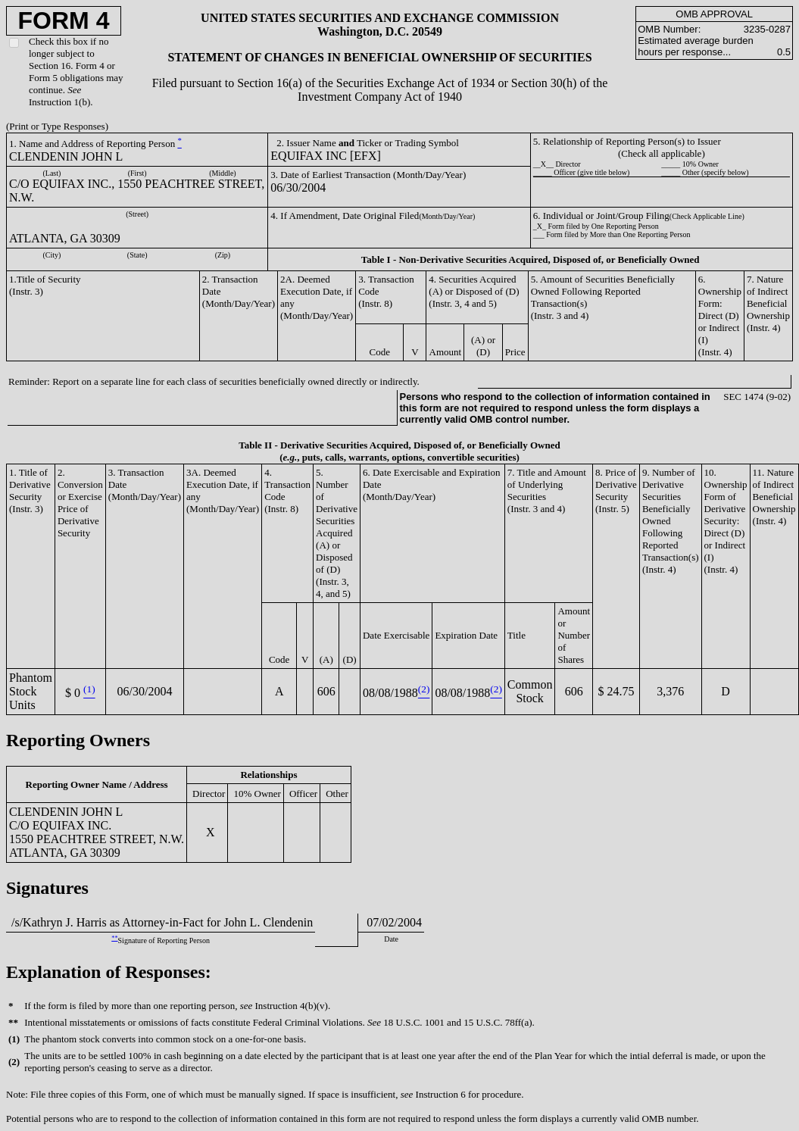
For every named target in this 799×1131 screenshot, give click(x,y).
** (114, 938)
